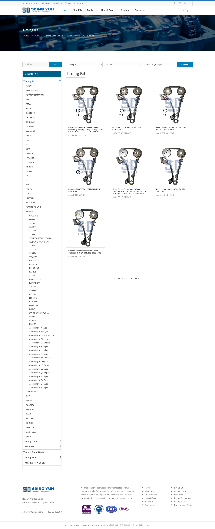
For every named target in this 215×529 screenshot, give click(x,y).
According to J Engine (38, 350)
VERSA (32, 223)
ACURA (29, 86)
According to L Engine (38, 361)
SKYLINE (32, 249)
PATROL (32, 272)
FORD (28, 144)
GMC (28, 149)
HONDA (29, 153)
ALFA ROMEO (32, 90)
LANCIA (29, 189)
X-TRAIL (32, 230)
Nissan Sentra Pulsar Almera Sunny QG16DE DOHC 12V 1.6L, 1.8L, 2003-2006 (84, 252)
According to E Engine (38, 339)
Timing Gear (30, 457)
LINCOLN (30, 198)
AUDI (28, 99)
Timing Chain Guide (33, 452)
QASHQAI (33, 257)
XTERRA (32, 234)
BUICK (28, 108)
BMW (28, 104)
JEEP (28, 180)
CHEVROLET (31, 117)
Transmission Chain (34, 463)
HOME (26, 35)
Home (65, 10)
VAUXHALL (31, 432)
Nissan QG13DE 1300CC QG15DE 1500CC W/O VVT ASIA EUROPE (172, 128)
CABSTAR (33, 301)
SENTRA (32, 253)
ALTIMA (32, 294)
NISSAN (63, 35)
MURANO (33, 320)
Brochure (125, 10)
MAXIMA (33, 316)
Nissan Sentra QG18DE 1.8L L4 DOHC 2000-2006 (127, 128)
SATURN (30, 418)
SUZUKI (29, 423)
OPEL (28, 396)
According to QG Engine (82, 35)
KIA (27, 185)
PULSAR (32, 260)
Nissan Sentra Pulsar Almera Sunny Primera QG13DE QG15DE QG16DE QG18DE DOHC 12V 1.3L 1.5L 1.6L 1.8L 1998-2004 (129, 191)
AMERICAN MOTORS (35, 95)
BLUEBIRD (33, 298)
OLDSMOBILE (32, 392)
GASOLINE (33, 216)
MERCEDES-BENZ (34, 207)
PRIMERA (33, 264)
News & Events (108, 10)
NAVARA (32, 324)
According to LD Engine (39, 365)
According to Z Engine (38, 387)
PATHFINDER (34, 283)
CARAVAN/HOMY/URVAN (39, 242)
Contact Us (140, 10)
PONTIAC (30, 405)
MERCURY (30, 203)
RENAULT (30, 409)
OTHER (32, 219)
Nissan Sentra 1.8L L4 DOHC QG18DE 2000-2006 (170, 190)
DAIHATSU (31, 131)
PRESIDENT (34, 268)
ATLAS (32, 275)
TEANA (32, 245)
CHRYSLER (30, 122)
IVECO (29, 176)
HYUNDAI (30, 162)
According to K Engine (38, 354)
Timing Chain (30, 441)
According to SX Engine (39, 380)
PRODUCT (37, 35)
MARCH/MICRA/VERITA (39, 313)
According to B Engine (38, 331)
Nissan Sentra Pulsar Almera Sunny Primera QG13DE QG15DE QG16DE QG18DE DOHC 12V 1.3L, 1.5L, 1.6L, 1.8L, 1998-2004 (85, 129)
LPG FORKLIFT (35, 279)
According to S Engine (38, 376)
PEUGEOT (30, 400)
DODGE (29, 135)
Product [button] (91, 10)
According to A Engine (38, 328)
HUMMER (30, 158)
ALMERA (32, 290)
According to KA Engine (39, 357)
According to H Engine (38, 346)
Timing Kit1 (51, 35)
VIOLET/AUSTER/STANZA (40, 238)
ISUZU (29, 171)
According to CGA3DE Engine (41, 335)
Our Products (151, 495)
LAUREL (32, 309)
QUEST (32, 227)
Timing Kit (29, 81)
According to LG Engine (39, 369)
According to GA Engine (39, 342)
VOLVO (29, 436)
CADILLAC (30, 113)
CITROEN (30, 126)
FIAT (28, 140)
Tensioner (28, 447)
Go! (55, 64)
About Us (77, 10)
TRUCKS (33, 286)
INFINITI (29, 167)
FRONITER (33, 305)
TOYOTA (30, 427)
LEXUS (29, 194)
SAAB (28, 414)
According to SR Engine (39, 384)
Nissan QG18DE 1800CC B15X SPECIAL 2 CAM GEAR (84, 190)
